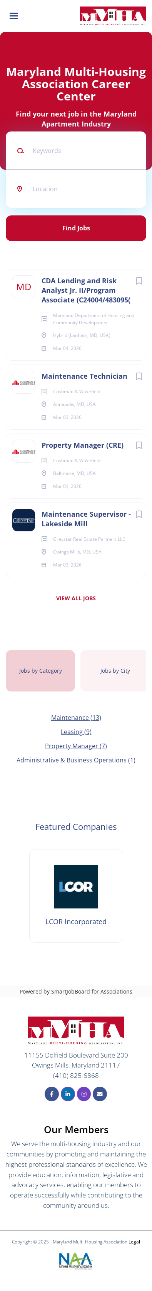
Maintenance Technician (84, 376)
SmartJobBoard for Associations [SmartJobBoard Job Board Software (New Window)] (91, 991)
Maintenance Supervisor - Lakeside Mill (86, 518)
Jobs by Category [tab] (40, 670)
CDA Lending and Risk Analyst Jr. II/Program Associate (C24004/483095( (86, 290)
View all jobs (76, 598)
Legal (134, 1241)
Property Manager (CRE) (83, 445)
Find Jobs (76, 228)
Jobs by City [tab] (115, 670)
